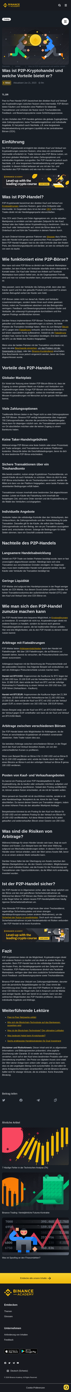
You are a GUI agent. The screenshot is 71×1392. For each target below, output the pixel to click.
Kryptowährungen (10, 206)
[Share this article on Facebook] (21, 1100)
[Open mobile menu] (66, 5)
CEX (49, 209)
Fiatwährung (25, 330)
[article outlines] (65, 21)
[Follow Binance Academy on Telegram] (14, 1363)
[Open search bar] (58, 5)
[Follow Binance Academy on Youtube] (18, 1363)
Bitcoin (65, 327)
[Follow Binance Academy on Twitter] (9, 1363)
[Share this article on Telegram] (38, 1100)
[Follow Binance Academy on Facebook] (5, 1363)
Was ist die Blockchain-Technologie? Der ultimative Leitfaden (35, 1030)
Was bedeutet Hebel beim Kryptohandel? (26, 1036)
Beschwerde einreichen (26, 348)
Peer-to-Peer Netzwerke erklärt (21, 1017)
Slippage (51, 237)
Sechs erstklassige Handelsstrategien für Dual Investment (34, 1041)
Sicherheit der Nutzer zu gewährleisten (20, 917)
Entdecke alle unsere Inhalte (35, 1278)
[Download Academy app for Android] (28, 1352)
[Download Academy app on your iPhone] (11, 1352)
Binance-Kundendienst (42, 351)
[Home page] (11, 5)
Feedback (8, 1340)
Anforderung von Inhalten (16, 1335)
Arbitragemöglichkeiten (30, 648)
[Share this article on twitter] (3, 1100)
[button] (65, 5)
